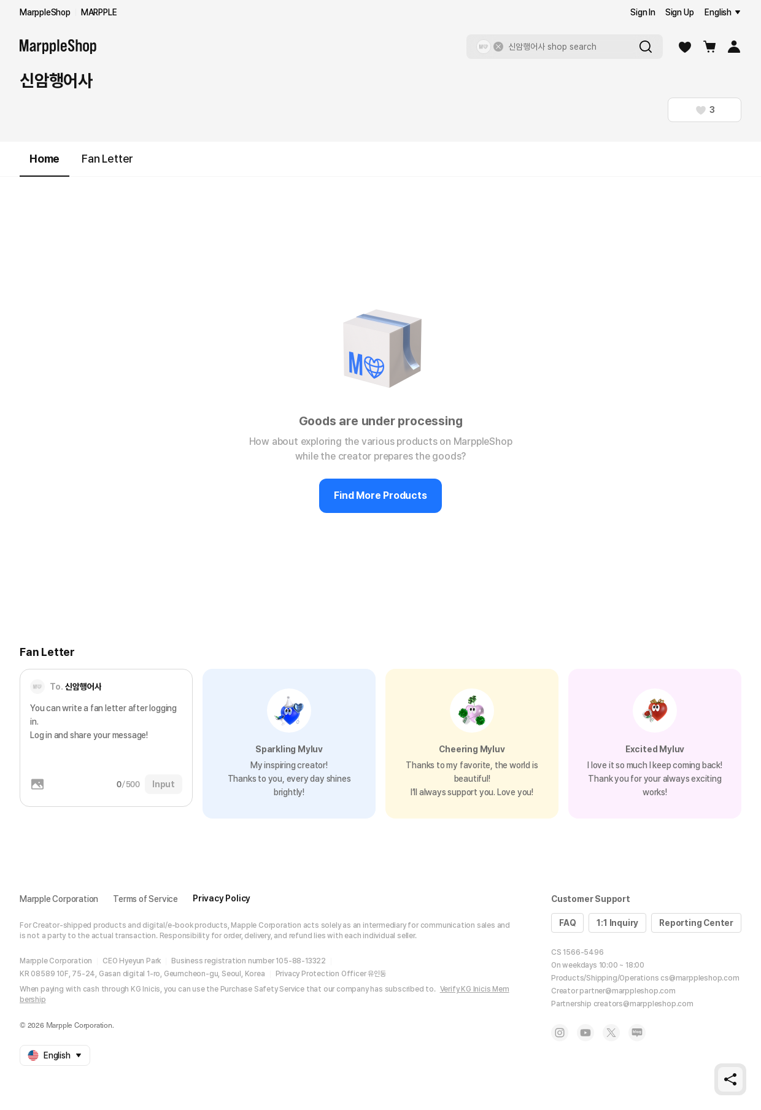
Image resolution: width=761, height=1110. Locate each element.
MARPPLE (99, 12)
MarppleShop (45, 12)
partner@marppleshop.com (627, 991)
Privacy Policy (221, 898)
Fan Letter (107, 158)
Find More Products (380, 495)
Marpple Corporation (59, 899)
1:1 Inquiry (617, 923)
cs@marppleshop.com (699, 978)
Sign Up (679, 12)
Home (44, 164)
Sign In (642, 12)
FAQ (567, 923)
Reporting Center (696, 923)
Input (163, 784)
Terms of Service (145, 899)
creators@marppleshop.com (643, 1004)
